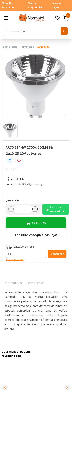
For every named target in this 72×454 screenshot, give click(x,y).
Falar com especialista (55, 209)
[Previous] (5, 387)
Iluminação (27, 47)
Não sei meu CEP (14, 259)
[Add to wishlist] (19, 160)
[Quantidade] (23, 209)
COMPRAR (36, 222)
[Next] (67, 387)
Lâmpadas (43, 47)
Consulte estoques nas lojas (36, 235)
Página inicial (10, 47)
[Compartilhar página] (9, 160)
